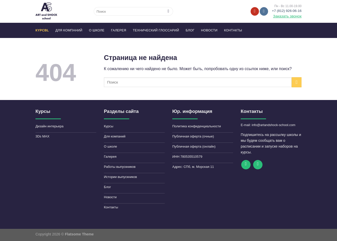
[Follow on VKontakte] (264, 11)
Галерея (118, 30)
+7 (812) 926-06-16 (287, 11)
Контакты (233, 30)
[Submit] (168, 11)
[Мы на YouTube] (255, 11)
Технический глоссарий (156, 30)
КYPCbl (42, 30)
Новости (209, 30)
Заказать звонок (287, 16)
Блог (190, 30)
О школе (96, 30)
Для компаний (68, 30)
